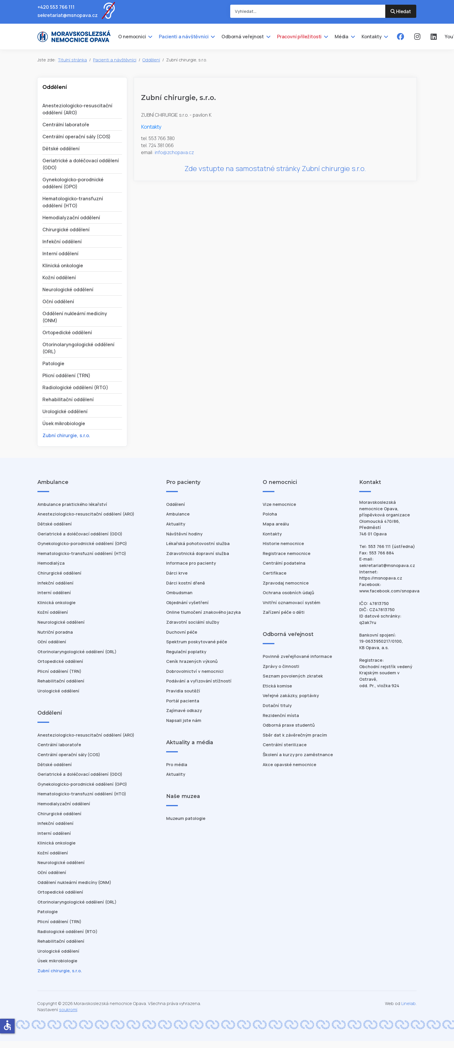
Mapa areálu (276, 524)
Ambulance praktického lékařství (72, 504)
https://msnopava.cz (380, 578)
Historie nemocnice (283, 543)
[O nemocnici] (149, 36)
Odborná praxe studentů (289, 725)
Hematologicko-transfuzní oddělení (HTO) (81, 553)
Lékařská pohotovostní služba (198, 543)
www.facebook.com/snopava (389, 591)
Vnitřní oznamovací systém (291, 602)
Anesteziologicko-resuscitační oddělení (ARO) (85, 514)
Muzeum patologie (185, 818)
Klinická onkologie (62, 265)
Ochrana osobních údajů (288, 592)
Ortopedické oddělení (67, 332)
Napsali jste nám (183, 720)
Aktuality (175, 524)
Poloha (270, 514)
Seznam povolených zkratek (293, 676)
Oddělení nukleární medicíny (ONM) (74, 882)
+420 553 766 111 (56, 7)
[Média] (352, 36)
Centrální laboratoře (65, 124)
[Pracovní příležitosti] (325, 36)
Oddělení (175, 504)
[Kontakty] (385, 36)
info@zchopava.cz (174, 152)
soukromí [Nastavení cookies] (68, 1009)
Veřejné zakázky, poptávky (291, 695)
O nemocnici (132, 36)
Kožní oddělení (59, 277)
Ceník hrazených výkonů (192, 661)
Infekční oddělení (62, 241)
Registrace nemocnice (286, 553)
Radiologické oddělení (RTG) (75, 387)
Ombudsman (179, 592)
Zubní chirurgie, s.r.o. (66, 435)
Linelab (408, 1003)
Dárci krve (177, 573)
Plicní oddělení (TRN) (66, 375)
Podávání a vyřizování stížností (198, 681)
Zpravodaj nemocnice (286, 583)
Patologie (53, 363)
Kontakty (372, 36)
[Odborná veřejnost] (267, 36)
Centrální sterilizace (285, 744)
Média (341, 36)
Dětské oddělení (61, 148)
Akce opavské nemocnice (289, 764)
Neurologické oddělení (67, 289)
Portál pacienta (182, 701)
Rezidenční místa (281, 715)
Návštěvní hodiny (184, 534)
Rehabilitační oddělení (68, 399)
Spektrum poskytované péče (196, 641)
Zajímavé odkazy (184, 710)
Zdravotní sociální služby (192, 622)
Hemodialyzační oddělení (71, 217)
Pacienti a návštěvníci (183, 36)
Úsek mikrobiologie (63, 423)
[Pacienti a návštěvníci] (212, 36)
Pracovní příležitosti (299, 36)
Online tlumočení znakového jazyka (203, 612)
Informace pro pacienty (191, 563)
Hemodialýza (51, 563)
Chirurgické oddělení (66, 229)
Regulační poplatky (186, 651)
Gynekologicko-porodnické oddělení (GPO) (82, 543)
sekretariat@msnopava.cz (67, 15)
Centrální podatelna (284, 563)
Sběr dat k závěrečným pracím (295, 735)
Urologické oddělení (64, 411)
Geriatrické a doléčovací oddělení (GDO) (79, 534)
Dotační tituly (277, 705)
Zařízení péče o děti (284, 612)
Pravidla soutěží (183, 691)
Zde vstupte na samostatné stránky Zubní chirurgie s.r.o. (275, 168)
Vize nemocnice (279, 504)
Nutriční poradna (55, 632)
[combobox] (308, 11)
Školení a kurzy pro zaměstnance (298, 754)
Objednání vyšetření (187, 602)
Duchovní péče (181, 632)
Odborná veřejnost (242, 36)
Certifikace (274, 573)
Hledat (401, 11)
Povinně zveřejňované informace (297, 656)
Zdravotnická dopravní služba (197, 553)
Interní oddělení (60, 253)
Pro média (176, 764)
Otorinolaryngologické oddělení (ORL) (76, 651)
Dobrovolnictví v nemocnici (194, 671)
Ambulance (178, 514)
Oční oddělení (58, 301)
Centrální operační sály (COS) (76, 136)
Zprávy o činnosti (281, 666)
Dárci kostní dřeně (185, 583)
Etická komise (277, 686)
